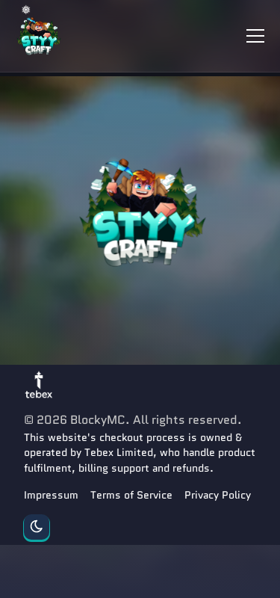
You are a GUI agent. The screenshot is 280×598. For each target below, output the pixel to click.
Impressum (51, 494)
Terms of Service (131, 494)
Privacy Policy (217, 494)
